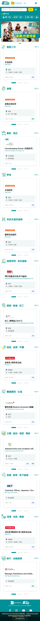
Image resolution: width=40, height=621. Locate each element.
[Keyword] (17, 9)
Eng (25, 3)
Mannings (8, 64)
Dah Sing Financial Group (12, 576)
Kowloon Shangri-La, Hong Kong (14, 150)
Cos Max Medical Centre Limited (14, 409)
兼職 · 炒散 (7, 17)
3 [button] (26, 82)
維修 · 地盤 (29, 17)
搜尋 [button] (30, 9)
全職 (33, 77)
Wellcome (8, 364)
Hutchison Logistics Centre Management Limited (19, 323)
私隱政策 (14, 615)
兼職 (33, 119)
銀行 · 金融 (18, 17)
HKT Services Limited (11, 492)
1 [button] (13, 82)
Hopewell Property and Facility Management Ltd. (19, 278)
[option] (20, 65)
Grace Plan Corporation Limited (14, 451)
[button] (4, 9)
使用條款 (21, 615)
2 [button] (20, 82)
